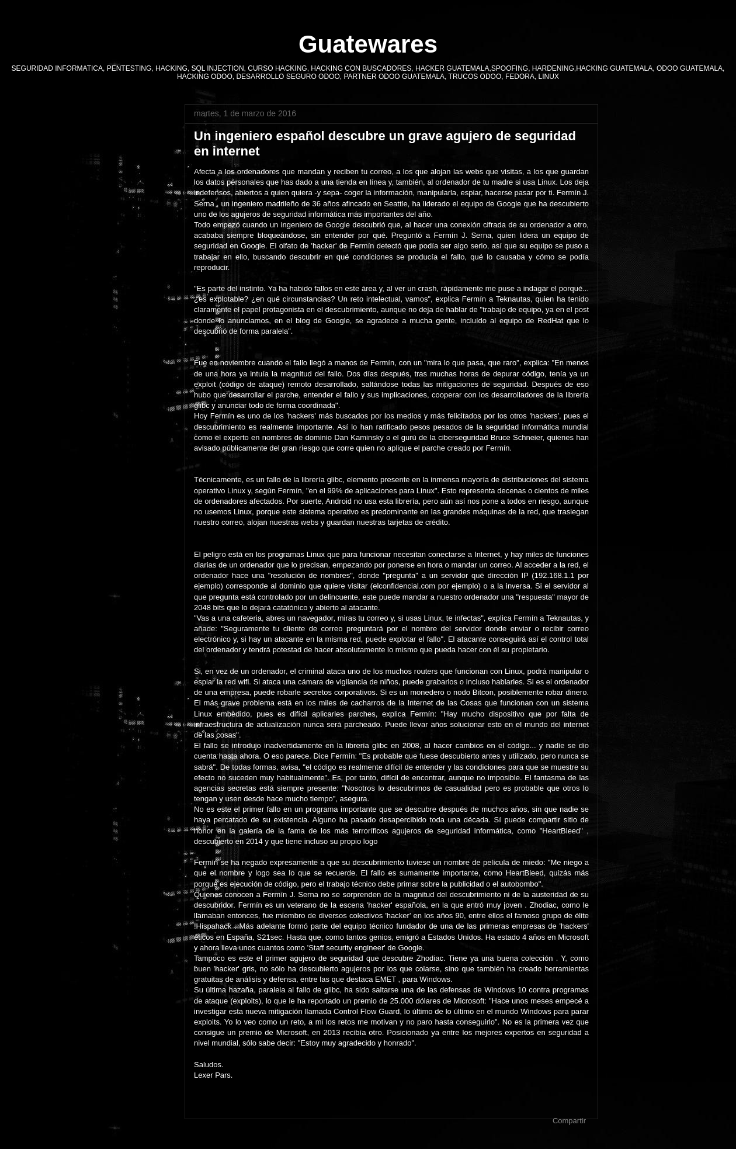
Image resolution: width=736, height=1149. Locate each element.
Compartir (569, 1120)
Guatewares (368, 44)
